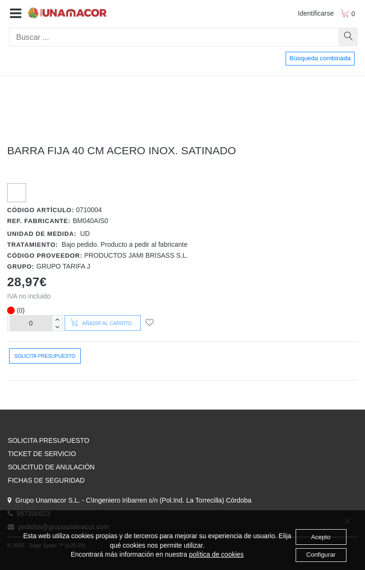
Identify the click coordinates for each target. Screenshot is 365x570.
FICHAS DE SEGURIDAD (46, 480)
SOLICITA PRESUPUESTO (48, 440)
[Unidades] (31, 323)
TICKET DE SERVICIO (42, 454)
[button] (16, 13)
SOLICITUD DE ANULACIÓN (51, 467)
